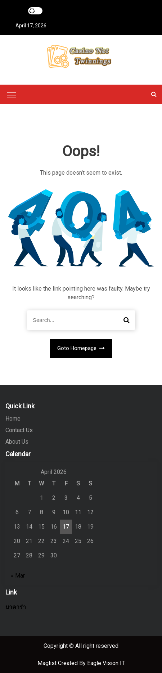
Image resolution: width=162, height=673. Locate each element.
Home (13, 418)
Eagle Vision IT (106, 663)
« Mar (18, 575)
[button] (154, 94)
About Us (16, 441)
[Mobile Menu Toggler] (11, 96)
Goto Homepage (81, 348)
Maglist (47, 663)
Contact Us (19, 430)
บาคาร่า (15, 607)
